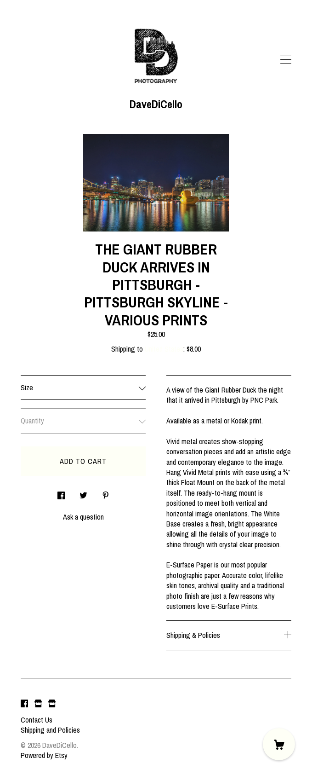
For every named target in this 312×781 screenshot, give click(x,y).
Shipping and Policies (50, 730)
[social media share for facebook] (61, 493)
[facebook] (24, 704)
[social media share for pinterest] (105, 493)
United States (164, 349)
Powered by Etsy (44, 755)
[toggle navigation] (285, 59)
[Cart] (279, 744)
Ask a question (83, 517)
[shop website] (38, 704)
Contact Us (36, 720)
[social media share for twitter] (83, 493)
